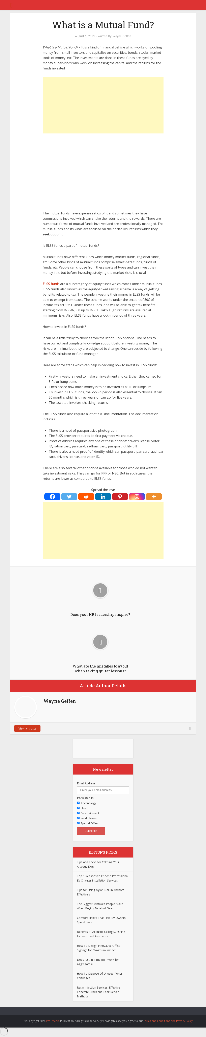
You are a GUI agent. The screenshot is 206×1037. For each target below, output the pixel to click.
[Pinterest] (120, 496)
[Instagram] (137, 496)
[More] (154, 496)
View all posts (27, 728)
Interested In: (85, 798)
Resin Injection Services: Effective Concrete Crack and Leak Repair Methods (98, 992)
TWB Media (53, 1021)
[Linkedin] (103, 496)
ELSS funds (51, 284)
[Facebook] (52, 496)
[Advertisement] (103, 105)
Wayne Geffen (122, 36)
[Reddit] (86, 496)
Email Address (86, 783)
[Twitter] (69, 496)
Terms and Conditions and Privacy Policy (168, 1021)
